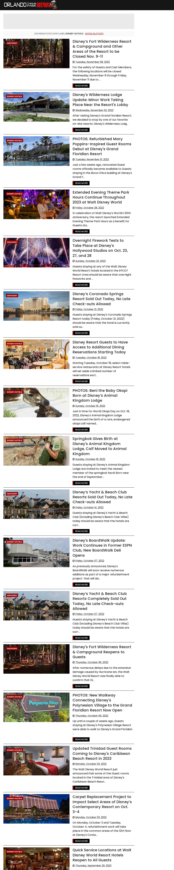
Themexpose (86, 865)
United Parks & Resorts (144, 176)
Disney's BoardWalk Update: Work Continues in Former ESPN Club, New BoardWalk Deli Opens (95, 516)
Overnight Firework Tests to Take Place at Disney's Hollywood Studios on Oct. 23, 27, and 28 (95, 235)
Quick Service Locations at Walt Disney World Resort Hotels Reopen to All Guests (94, 802)
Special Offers (139, 144)
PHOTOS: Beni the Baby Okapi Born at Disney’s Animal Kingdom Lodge (96, 375)
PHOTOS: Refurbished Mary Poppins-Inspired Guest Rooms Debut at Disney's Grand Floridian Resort (94, 141)
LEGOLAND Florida (141, 131)
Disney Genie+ (140, 169)
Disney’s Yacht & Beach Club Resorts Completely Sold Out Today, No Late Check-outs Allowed (92, 562)
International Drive (142, 163)
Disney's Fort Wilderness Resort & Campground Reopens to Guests (96, 606)
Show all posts (92, 33)
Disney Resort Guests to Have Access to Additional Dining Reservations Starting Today (92, 327)
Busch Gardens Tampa (144, 125)
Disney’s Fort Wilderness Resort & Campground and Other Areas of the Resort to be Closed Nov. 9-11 (96, 46)
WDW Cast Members (143, 150)
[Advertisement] (85, 21)
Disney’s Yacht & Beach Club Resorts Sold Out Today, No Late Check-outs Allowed (95, 472)
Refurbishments (140, 138)
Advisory (12, 43)
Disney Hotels (14, 91)
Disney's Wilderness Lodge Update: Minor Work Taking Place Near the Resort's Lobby (96, 94)
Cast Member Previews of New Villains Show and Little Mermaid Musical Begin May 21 (148, 42)
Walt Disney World (141, 106)
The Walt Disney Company (146, 157)
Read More (73, 80)
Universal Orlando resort (145, 113)
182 (27, 844)
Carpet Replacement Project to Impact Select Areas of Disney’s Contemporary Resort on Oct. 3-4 (95, 752)
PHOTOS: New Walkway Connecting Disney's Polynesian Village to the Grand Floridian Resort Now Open (95, 654)
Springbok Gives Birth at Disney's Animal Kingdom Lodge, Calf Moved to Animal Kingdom (95, 423)
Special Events (139, 119)
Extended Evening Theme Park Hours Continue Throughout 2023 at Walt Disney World (93, 187)
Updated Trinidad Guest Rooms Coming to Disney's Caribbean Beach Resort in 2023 (94, 701)
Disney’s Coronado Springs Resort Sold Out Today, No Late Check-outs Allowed (94, 283)
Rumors (156, 144)
